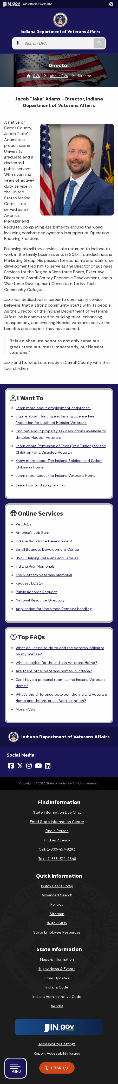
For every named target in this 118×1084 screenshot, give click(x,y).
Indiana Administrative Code (56, 996)
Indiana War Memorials (35, 566)
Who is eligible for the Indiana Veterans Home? (56, 662)
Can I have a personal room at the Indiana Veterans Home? (60, 682)
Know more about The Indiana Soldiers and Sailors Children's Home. (59, 463)
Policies (56, 904)
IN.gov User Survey (57, 886)
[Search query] (57, 43)
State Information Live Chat (57, 812)
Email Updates (56, 978)
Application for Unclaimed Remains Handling (54, 608)
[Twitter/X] (20, 766)
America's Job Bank (33, 532)
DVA (36, 76)
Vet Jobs (23, 524)
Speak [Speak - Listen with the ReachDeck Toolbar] (56, 1067)
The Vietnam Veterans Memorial (44, 575)
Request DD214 (29, 583)
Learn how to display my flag (40, 485)
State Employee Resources (57, 932)
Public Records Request (36, 591)
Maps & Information (57, 959)
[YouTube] (38, 766)
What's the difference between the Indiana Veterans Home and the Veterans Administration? (62, 697)
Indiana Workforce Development (44, 541)
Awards (57, 1005)
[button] (112, 4)
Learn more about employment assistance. (53, 407)
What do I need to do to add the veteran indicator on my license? (60, 650)
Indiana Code (56, 987)
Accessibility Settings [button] (57, 1044)
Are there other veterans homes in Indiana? (54, 671)
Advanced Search (57, 895)
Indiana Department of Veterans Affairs (60, 31)
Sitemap (57, 913)
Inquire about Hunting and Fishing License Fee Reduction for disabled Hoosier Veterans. (55, 419)
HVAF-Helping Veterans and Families (47, 558)
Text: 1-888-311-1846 (57, 858)
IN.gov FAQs (57, 923)
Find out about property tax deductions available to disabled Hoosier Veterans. (61, 434)
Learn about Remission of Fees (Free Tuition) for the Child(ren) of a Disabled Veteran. (61, 448)
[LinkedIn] (47, 766)
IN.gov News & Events (56, 968)
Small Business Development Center (48, 549)
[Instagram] (29, 766)
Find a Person (57, 830)
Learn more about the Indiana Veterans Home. (56, 475)
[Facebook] (11, 766)
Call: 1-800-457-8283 (57, 849)
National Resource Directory (40, 600)
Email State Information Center (57, 821)
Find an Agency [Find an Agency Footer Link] (57, 840)
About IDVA (59, 76)
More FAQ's (25, 709)
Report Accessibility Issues (57, 1053)
